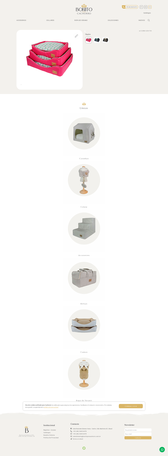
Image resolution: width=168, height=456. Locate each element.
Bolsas (84, 304)
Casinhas (84, 158)
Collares (50, 20)
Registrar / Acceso (50, 430)
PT (141, 7)
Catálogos (147, 13)
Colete (84, 207)
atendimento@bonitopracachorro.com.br (85, 436)
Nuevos (142, 20)
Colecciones (113, 20)
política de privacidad (51, 437)
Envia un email (76, 439)
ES (150, 7)
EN (146, 7)
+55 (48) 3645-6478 (78, 434)
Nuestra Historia (49, 435)
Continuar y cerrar (131, 406)
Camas (84, 352)
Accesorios (21, 20)
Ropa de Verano (80, 20)
